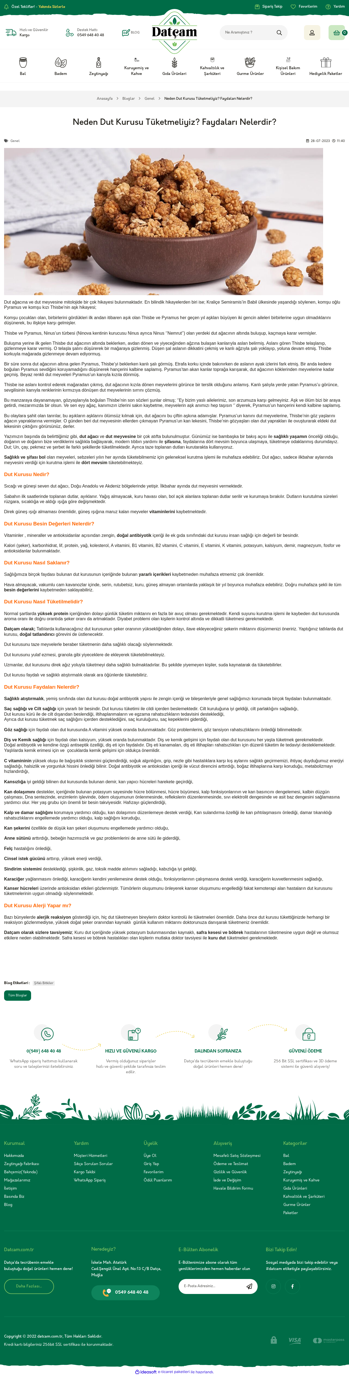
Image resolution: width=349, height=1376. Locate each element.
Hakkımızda (14, 1156)
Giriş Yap (151, 1164)
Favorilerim (154, 1172)
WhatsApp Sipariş (90, 1180)
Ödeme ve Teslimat (230, 1164)
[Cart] (337, 32)
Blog (8, 1205)
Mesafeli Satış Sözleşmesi (236, 1156)
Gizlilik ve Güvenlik (230, 1172)
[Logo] (174, 32)
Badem (289, 1164)
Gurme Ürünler (297, 1205)
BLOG (135, 32)
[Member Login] (312, 32)
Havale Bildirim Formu (233, 1189)
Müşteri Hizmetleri (90, 1156)
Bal (286, 1156)
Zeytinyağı (292, 1172)
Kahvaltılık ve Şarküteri (303, 1197)
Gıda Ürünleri (295, 1189)
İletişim (10, 1189)
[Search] (262, 32)
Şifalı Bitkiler (43, 983)
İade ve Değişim (227, 1180)
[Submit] (249, 1286)
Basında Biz (14, 1197)
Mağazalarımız (17, 1180)
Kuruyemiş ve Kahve (301, 1180)
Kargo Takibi (84, 1172)
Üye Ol (150, 1156)
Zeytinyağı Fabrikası (21, 1164)
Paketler (290, 1213)
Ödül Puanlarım (158, 1180)
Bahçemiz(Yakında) (21, 1172)
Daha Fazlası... (29, 1286)
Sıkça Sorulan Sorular (93, 1164)
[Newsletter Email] (218, 1286)
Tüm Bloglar (17, 995)
